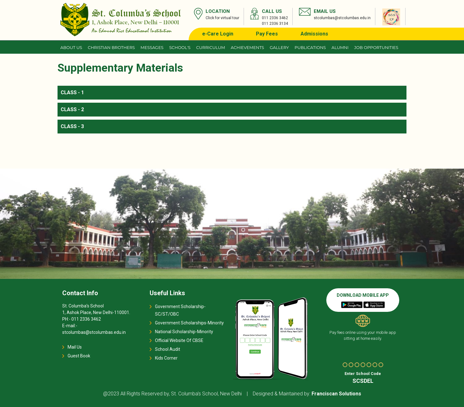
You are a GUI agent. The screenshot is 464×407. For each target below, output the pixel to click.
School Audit (167, 349)
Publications (310, 47)
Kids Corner (166, 358)
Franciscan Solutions (336, 394)
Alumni (340, 47)
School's (180, 47)
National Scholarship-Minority (184, 331)
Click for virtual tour (222, 18)
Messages (152, 47)
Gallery (279, 47)
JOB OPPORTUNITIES (376, 47)
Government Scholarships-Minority (189, 322)
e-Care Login (217, 34)
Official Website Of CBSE (179, 340)
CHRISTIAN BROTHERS (111, 47)
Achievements (247, 47)
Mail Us (75, 347)
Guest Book (79, 355)
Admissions (314, 34)
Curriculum (210, 47)
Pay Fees (267, 34)
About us (71, 47)
